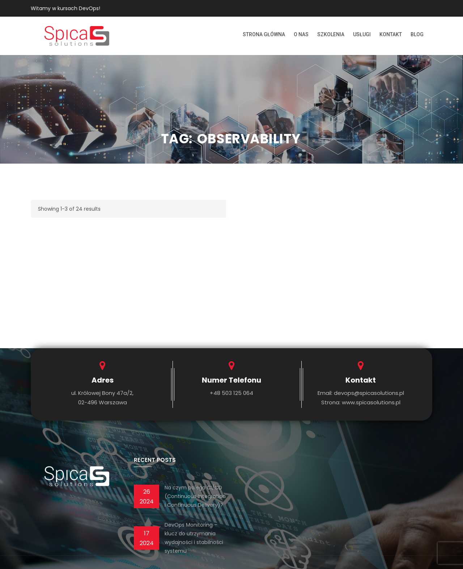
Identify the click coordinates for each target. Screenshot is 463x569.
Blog (417, 34)
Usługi (362, 34)
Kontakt (390, 34)
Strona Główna (264, 34)
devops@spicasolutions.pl (369, 393)
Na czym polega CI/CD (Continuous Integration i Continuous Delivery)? (195, 496)
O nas (301, 34)
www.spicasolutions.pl (371, 402)
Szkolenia (330, 34)
